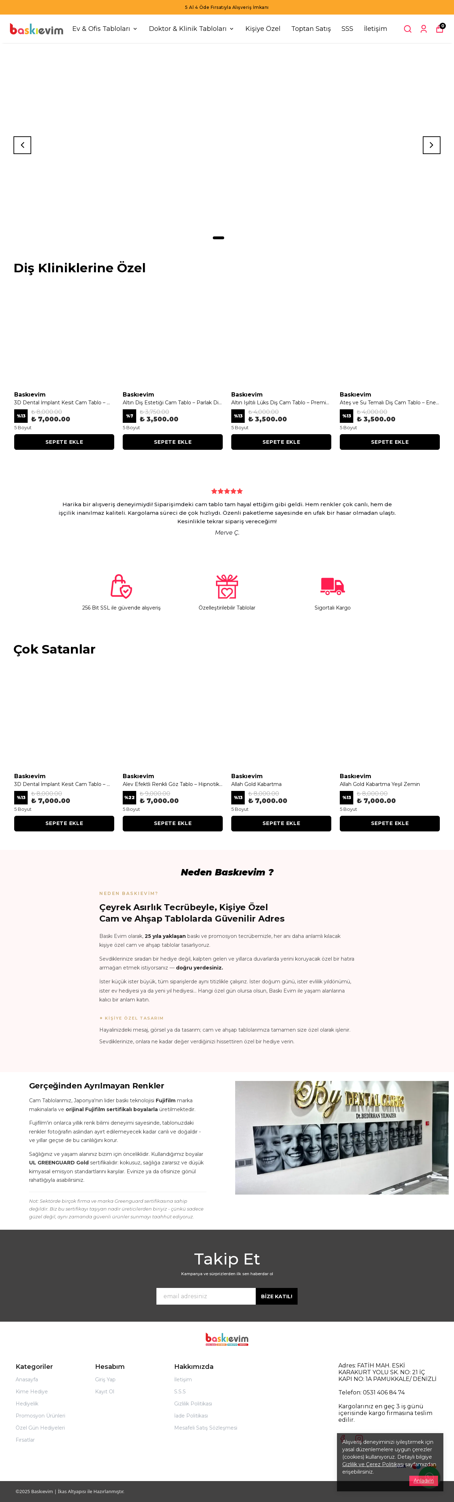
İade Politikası (191, 1416)
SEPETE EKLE (64, 442)
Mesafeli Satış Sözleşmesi (205, 1428)
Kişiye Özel (263, 29)
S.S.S (180, 1391)
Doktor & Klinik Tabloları (192, 29)
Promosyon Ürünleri (40, 1416)
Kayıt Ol (104, 1391)
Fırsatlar (25, 1440)
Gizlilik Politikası (193, 1403)
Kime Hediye (32, 1391)
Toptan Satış (311, 29)
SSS (347, 29)
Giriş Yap (105, 1379)
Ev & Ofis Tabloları (105, 29)
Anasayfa (27, 1379)
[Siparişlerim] (423, 28)
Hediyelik (27, 1403)
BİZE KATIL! (276, 1296)
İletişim (375, 29)
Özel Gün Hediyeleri (40, 1428)
